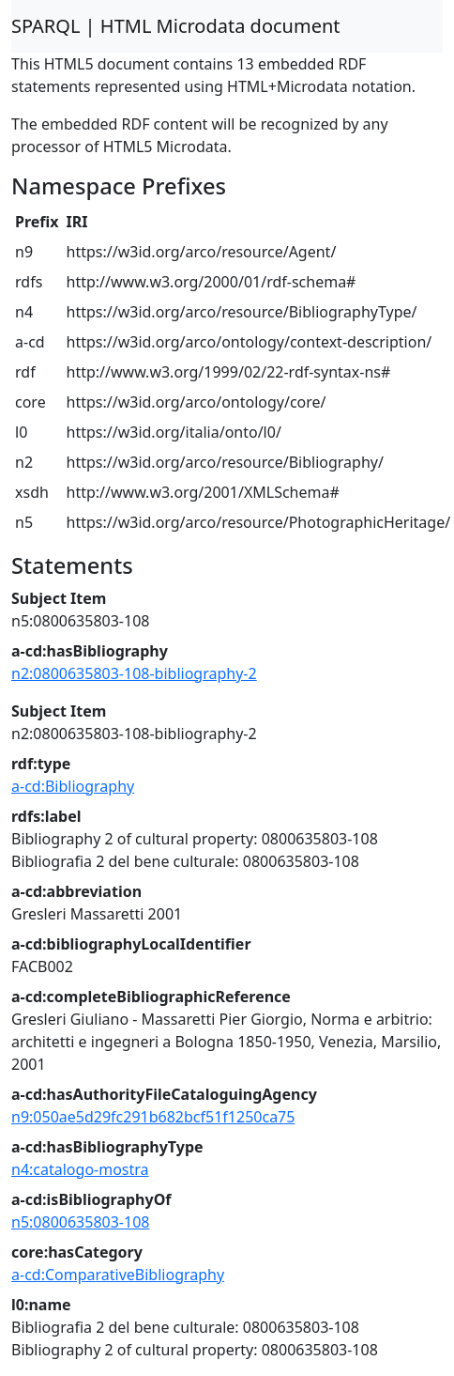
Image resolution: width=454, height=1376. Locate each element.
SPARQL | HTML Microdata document (175, 26)
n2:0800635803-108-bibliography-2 (134, 673)
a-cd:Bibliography (72, 786)
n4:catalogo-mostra (80, 1169)
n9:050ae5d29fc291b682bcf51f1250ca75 (153, 1116)
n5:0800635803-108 (80, 1222)
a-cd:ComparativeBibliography (117, 1274)
